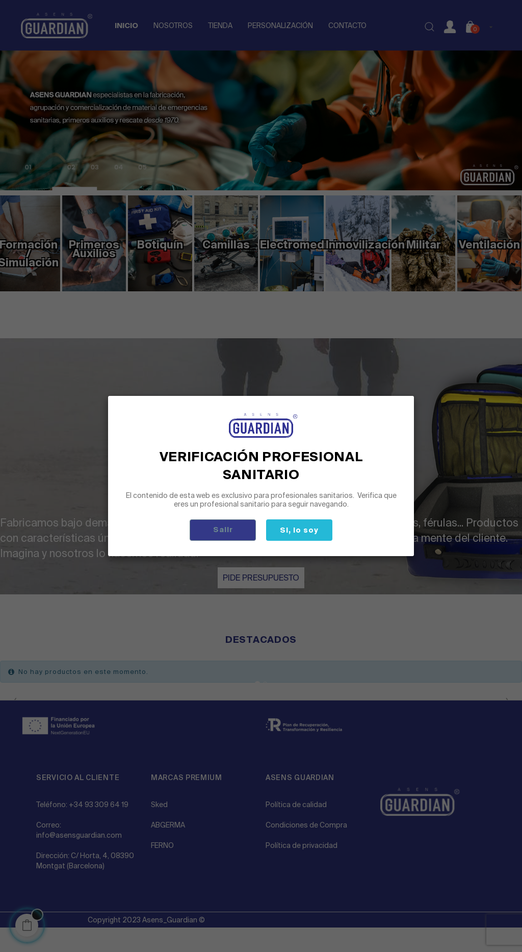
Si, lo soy (299, 530)
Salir (223, 529)
